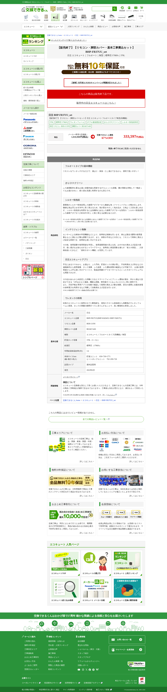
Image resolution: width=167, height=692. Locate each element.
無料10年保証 (28, 181)
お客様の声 (52, 649)
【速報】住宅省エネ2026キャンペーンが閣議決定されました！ (96, 83)
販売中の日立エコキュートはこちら (95, 103)
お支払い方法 (29, 661)
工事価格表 (29, 653)
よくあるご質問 (30, 665)
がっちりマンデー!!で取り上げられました (68, 40)
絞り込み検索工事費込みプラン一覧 (31, 89)
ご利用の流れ (29, 641)
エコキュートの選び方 (31, 74)
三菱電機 (28, 248)
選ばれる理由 (83, 645)
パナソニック (30, 243)
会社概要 (81, 641)
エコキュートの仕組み (31, 220)
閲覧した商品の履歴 (56, 665)
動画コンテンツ (54, 669)
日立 (27, 259)
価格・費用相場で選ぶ (31, 101)
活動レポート (83, 665)
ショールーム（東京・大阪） (89, 649)
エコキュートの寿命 (31, 201)
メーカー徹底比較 (30, 114)
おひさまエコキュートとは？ (32, 213)
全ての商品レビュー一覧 (94, 419)
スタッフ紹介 (83, 653)
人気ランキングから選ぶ (32, 95)
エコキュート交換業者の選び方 (33, 194)
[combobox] (102, 9)
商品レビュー (53, 657)
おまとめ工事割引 (31, 657)
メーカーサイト (69, 377)
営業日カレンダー (31, 669)
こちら (111, 395)
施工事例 (52, 653)
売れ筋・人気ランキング (58, 645)
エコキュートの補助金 (31, 206)
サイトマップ (28, 61)
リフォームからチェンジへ (88, 661)
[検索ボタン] (114, 9)
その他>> (140, 17)
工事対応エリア (29, 175)
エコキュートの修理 (31, 232)
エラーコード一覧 (30, 238)
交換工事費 (27, 170)
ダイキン (28, 254)
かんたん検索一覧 (55, 661)
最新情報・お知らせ (56, 641)
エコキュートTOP (30, 56)
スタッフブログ (84, 657)
